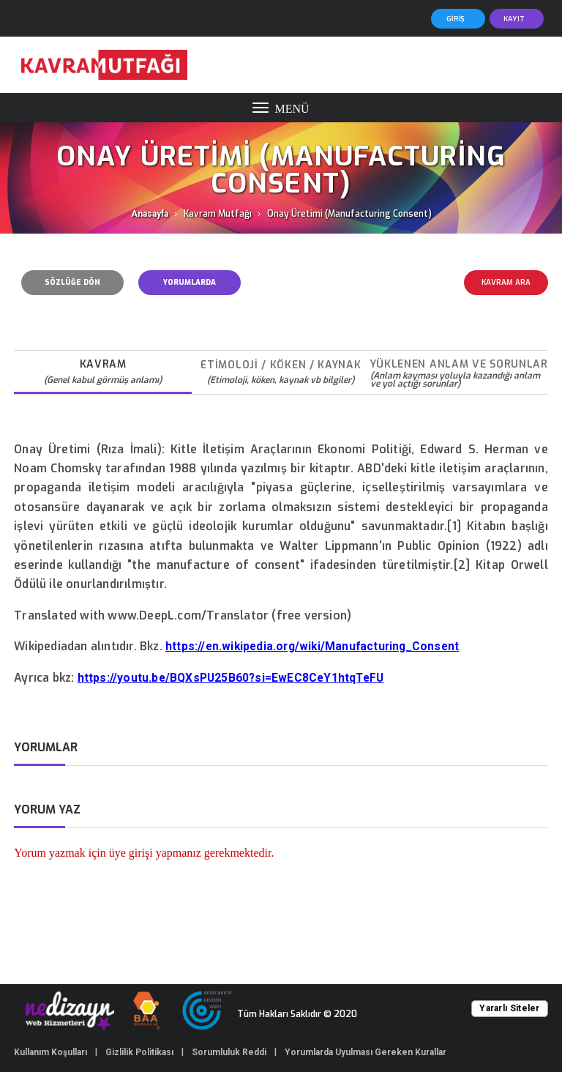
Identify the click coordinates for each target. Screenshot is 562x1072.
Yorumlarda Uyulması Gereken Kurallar (365, 1052)
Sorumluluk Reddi (229, 1052)
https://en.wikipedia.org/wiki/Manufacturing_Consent (312, 646)
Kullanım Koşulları (50, 1052)
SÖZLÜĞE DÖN (72, 282)
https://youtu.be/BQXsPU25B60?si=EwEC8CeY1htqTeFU (231, 678)
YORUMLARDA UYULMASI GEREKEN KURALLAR (189, 286)
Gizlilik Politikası (139, 1052)
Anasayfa (149, 214)
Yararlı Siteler (509, 1008)
